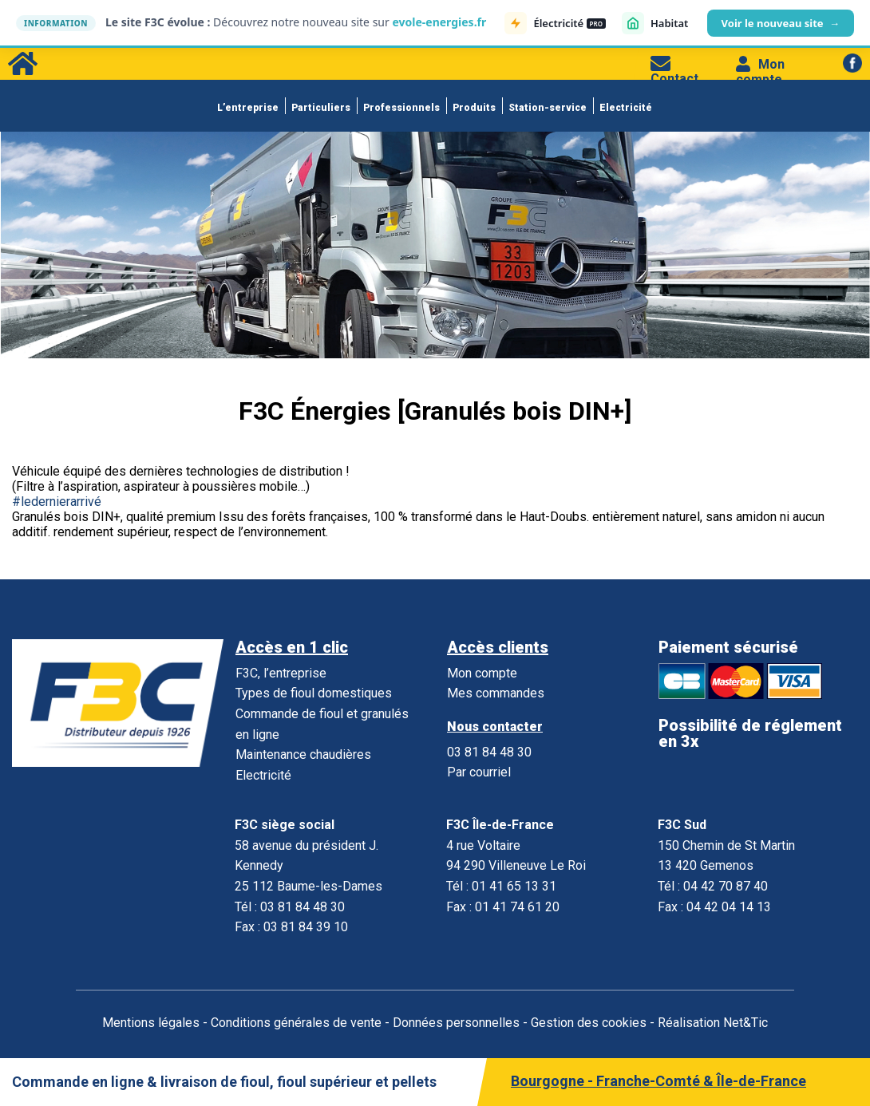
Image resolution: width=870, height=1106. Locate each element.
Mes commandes (495, 693)
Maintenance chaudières (303, 754)
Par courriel (479, 772)
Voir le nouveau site (781, 23)
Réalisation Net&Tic (713, 1022)
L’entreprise (248, 107)
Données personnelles (456, 1022)
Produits (474, 107)
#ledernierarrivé (56, 501)
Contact (674, 71)
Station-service (547, 107)
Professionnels (401, 107)
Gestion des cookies (589, 1022)
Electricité (625, 107)
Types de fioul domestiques (313, 693)
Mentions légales (151, 1022)
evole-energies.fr (439, 22)
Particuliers (320, 107)
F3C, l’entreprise (280, 673)
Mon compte (760, 72)
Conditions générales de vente (296, 1022)
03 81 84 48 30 (489, 752)
